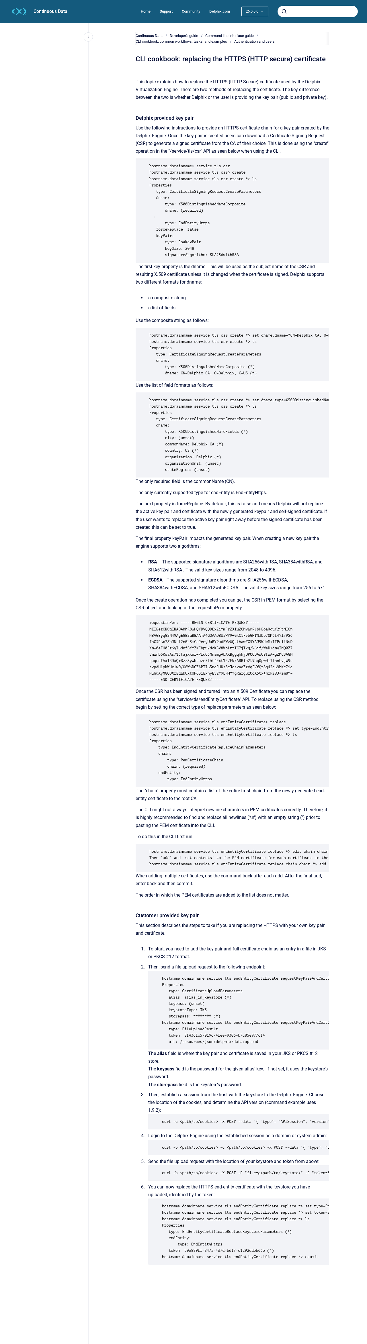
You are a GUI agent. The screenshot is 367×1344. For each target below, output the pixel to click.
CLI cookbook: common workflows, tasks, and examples (181, 41)
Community (191, 11)
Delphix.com (219, 11)
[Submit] (284, 11)
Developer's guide (184, 36)
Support (166, 11)
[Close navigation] (88, 37)
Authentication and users (254, 41)
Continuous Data (50, 11)
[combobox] (318, 11)
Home (146, 11)
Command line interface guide (229, 36)
